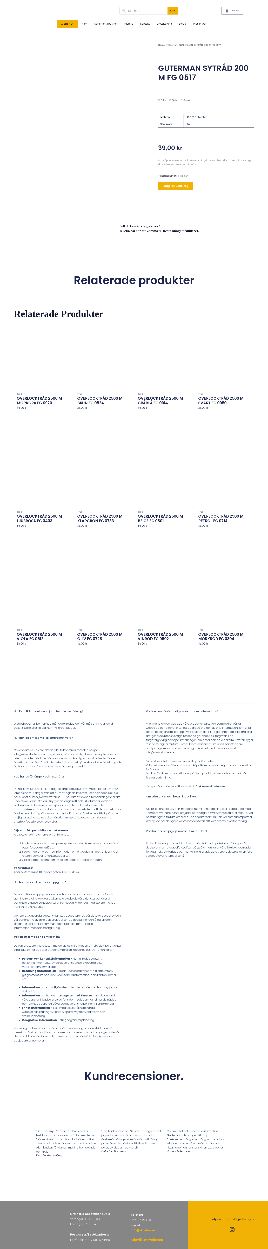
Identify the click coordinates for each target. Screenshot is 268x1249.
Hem (84, 23)
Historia (128, 23)
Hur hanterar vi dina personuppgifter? (40, 913)
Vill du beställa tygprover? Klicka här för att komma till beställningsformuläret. (159, 259)
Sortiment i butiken (105, 23)
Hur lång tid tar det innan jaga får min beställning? (49, 742)
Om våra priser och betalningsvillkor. (171, 827)
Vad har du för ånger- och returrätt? (39, 807)
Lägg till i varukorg (175, 186)
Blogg (182, 23)
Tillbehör (171, 45)
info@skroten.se (143, 1230)
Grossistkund (164, 23)
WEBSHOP (68, 23)
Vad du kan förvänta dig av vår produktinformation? (182, 742)
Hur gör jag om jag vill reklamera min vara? (43, 768)
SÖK (173, 11)
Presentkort (200, 23)
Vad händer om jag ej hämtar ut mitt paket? (176, 862)
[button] (68, 744)
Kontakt (145, 23)
